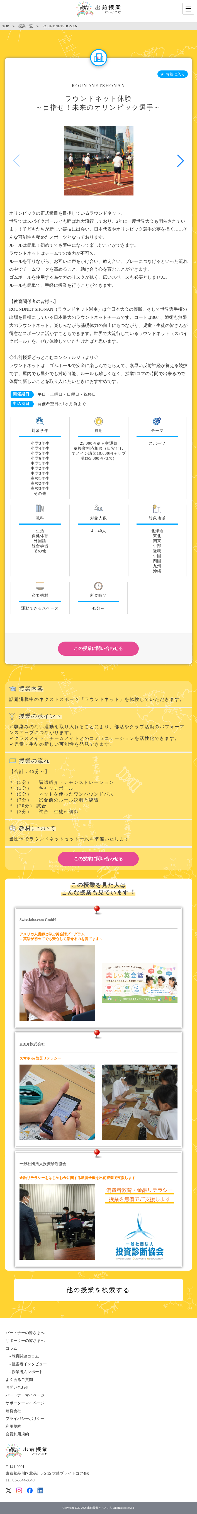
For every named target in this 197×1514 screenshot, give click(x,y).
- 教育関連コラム (22, 1356)
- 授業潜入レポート (24, 1372)
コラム (11, 1348)
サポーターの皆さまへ (25, 1341)
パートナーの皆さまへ (25, 1333)
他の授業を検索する (98, 1289)
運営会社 (13, 1411)
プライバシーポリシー (25, 1419)
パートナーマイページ (25, 1395)
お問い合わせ (17, 1387)
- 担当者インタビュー (26, 1364)
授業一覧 (25, 26)
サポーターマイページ (25, 1403)
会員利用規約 (17, 1434)
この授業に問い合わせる (98, 648)
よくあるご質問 (19, 1380)
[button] (180, 161)
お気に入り (175, 74)
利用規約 (13, 1426)
